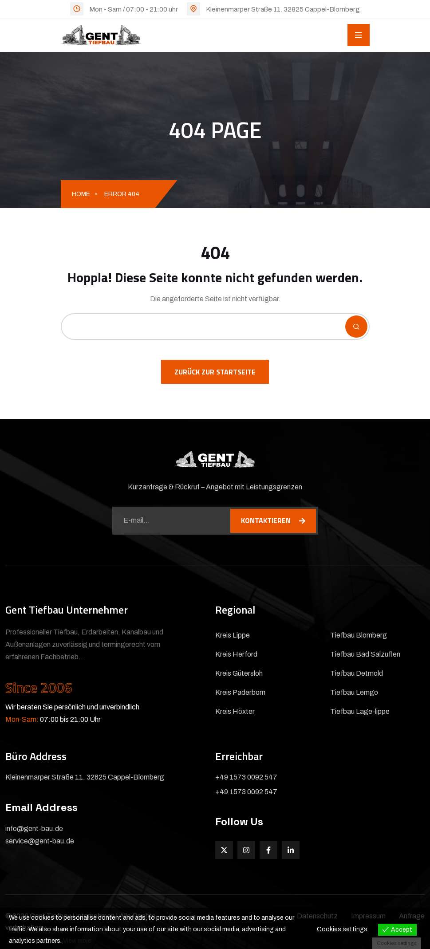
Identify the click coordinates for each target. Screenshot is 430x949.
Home (81, 194)
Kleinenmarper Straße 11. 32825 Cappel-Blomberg (283, 9)
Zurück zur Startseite (215, 371)
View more (77, 940)
